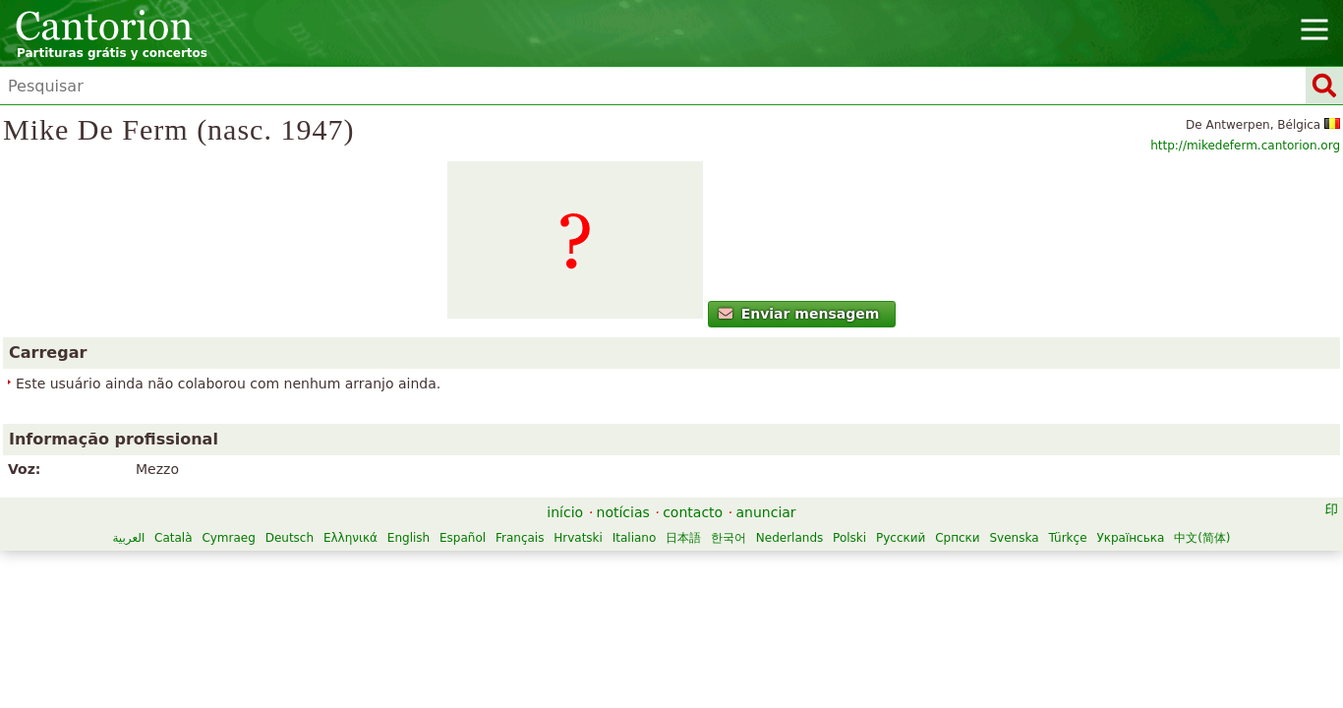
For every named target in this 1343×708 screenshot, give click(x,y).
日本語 (925, 569)
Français (761, 569)
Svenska (692, 590)
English (650, 569)
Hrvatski (821, 569)
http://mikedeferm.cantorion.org (1058, 178)
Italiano (876, 569)
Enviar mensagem (315, 388)
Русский (579, 590)
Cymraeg (470, 569)
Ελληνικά (592, 569)
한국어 (970, 569)
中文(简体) (880, 590)
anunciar (766, 544)
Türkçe (746, 590)
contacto (693, 544)
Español (704, 569)
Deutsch (531, 569)
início (565, 544)
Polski (528, 590)
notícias (623, 544)
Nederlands (468, 590)
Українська (809, 590)
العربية (371, 569)
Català (415, 569)
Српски (636, 590)
